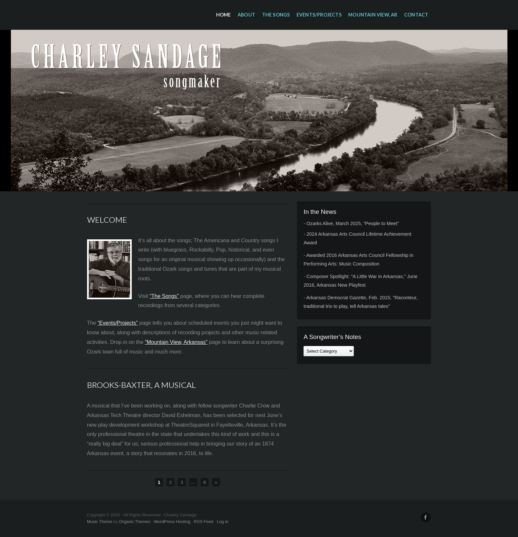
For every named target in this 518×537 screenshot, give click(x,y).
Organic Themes (134, 521)
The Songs (276, 15)
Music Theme (100, 521)
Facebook (426, 517)
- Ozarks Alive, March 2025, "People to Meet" (351, 223)
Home (223, 15)
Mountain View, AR (372, 15)
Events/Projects (319, 15)
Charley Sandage (259, 110)
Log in (222, 521)
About (246, 15)
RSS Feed (203, 521)
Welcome (107, 219)
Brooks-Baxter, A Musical (141, 385)
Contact (416, 15)
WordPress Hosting (172, 521)
